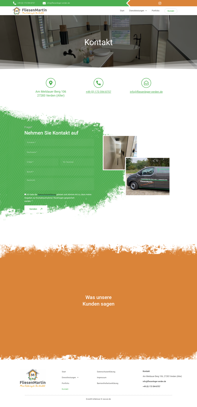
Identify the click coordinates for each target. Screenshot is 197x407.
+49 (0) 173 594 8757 (99, 95)
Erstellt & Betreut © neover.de (98, 399)
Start (122, 10)
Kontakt (65, 389)
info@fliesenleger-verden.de (146, 95)
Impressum (102, 377)
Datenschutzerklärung (106, 371)
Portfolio (155, 10)
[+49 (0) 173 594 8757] (98, 84)
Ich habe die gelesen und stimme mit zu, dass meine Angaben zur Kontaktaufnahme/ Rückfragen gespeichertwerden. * (58, 201)
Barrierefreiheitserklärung (108, 383)
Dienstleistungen (138, 11)
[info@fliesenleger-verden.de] (146, 84)
